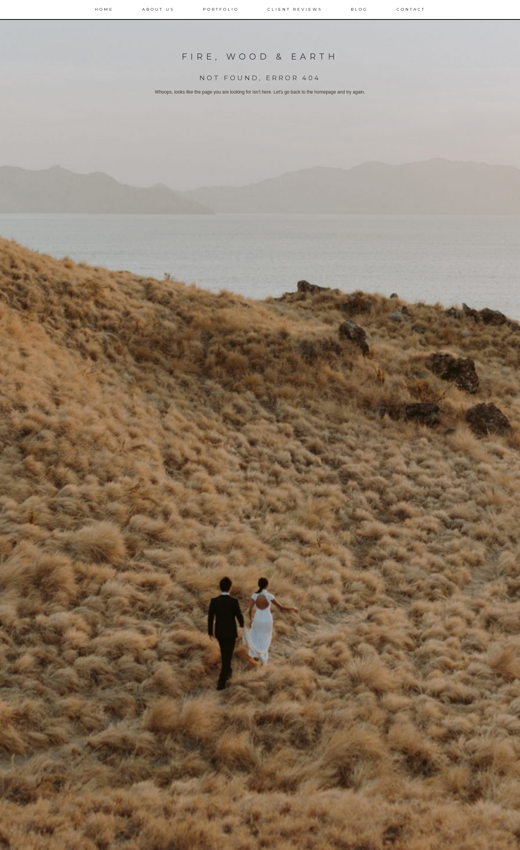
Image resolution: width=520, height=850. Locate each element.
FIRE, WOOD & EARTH (260, 57)
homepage (325, 92)
